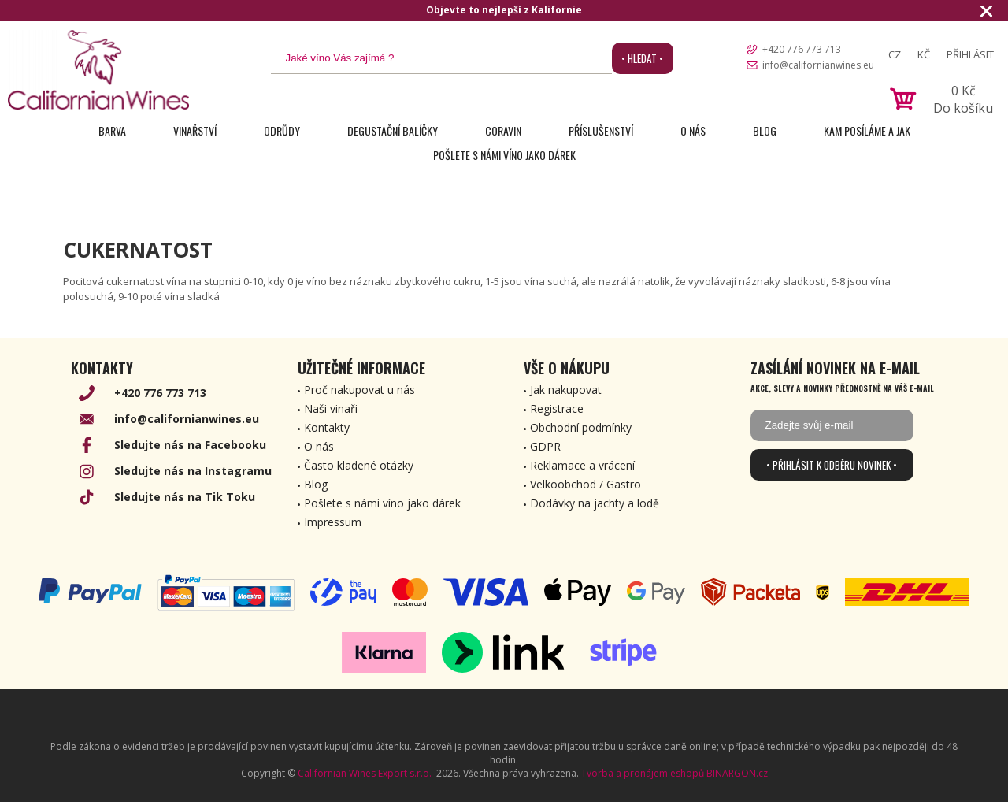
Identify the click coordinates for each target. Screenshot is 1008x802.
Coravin (503, 130)
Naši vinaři (331, 408)
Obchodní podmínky (581, 427)
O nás (693, 130)
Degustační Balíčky (392, 130)
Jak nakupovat (566, 389)
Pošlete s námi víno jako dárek (504, 155)
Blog (764, 130)
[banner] (98, 69)
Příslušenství (601, 130)
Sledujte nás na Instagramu (193, 470)
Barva (112, 130)
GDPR (545, 446)
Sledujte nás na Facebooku (190, 444)
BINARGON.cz (737, 773)
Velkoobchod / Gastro (585, 484)
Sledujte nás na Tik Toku (184, 496)
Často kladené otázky (358, 465)
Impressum (332, 521)
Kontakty (327, 427)
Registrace (557, 408)
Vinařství (195, 130)
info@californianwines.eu (818, 65)
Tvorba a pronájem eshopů (642, 773)
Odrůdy (282, 130)
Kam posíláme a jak (867, 130)
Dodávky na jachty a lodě (594, 503)
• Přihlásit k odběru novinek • (831, 465)
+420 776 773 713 (801, 49)
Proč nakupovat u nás (359, 389)
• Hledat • (642, 58)
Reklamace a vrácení (582, 465)
